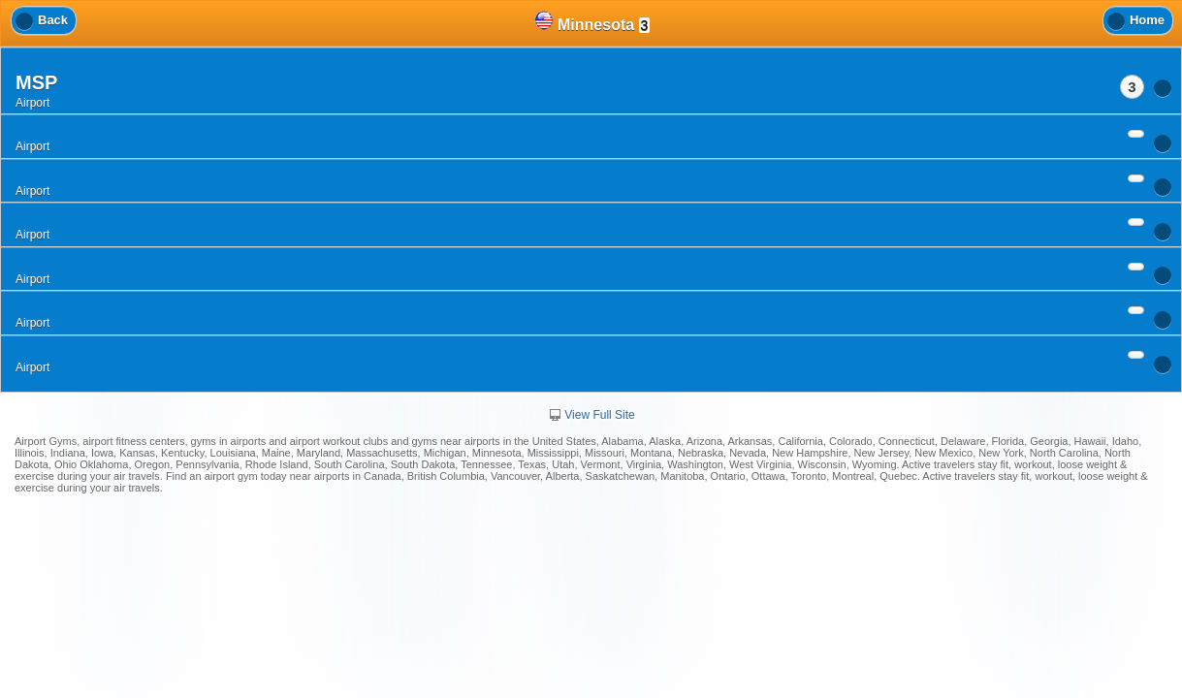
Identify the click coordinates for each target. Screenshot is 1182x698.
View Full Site (590, 415)
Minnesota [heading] (592, 22)
